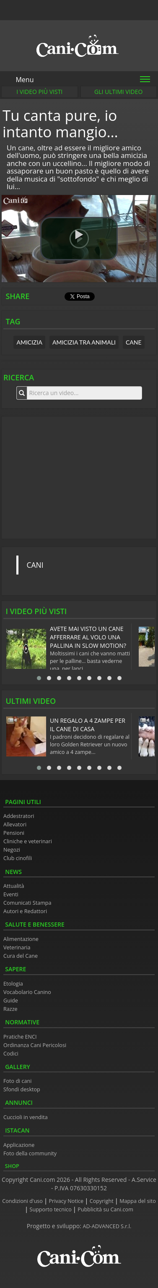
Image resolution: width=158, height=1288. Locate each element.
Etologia (13, 983)
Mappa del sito (137, 1201)
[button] (79, 239)
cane (134, 342)
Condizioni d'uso (23, 1201)
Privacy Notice (67, 1201)
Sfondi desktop (21, 1089)
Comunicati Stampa (27, 902)
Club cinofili (17, 858)
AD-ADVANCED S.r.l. (107, 1226)
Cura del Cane (20, 955)
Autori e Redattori (25, 911)
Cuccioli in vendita (25, 1117)
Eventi (10, 894)
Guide (10, 1000)
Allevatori (14, 824)
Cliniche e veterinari (27, 841)
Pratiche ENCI (19, 1036)
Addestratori (18, 816)
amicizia (29, 342)
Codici (10, 1053)
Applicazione (18, 1145)
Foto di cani (17, 1081)
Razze (10, 1009)
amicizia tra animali (84, 342)
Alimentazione (21, 939)
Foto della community (30, 1153)
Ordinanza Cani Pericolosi (34, 1045)
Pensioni (13, 832)
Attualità (13, 886)
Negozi (11, 849)
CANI (35, 565)
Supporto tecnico (51, 1209)
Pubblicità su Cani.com (105, 1209)
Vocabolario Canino (27, 992)
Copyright (102, 1201)
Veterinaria (17, 947)
